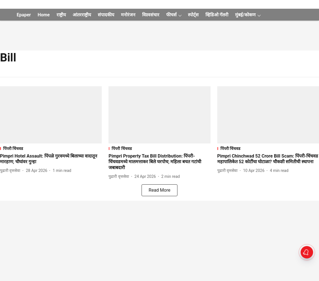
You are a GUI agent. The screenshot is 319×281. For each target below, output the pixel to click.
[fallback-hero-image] (51, 114)
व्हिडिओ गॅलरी (216, 14)
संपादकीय (106, 14)
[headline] (51, 159)
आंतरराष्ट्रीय (82, 14)
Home (44, 14)
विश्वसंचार (150, 14)
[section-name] (51, 148)
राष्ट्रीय (61, 14)
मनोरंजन (128, 14)
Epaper (24, 14)
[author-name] (11, 171)
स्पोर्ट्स (193, 14)
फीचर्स (171, 14)
